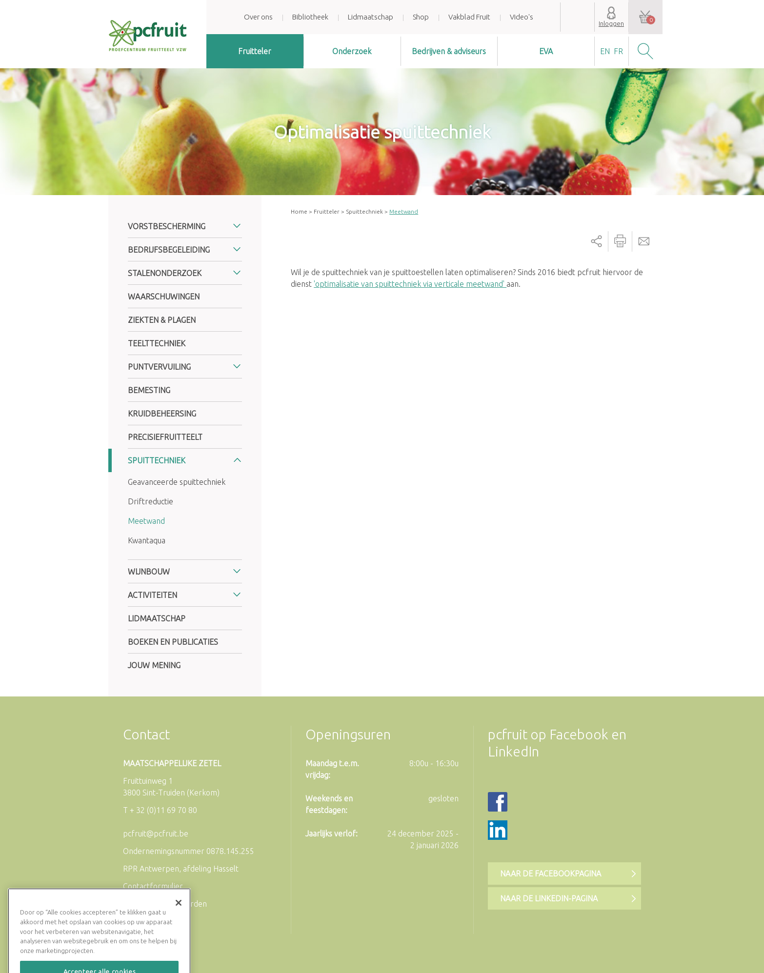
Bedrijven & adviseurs (449, 51)
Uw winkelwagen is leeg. (645, 17)
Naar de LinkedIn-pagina (549, 898)
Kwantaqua (146, 540)
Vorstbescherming (166, 226)
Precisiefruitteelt (165, 437)
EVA (546, 51)
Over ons (258, 17)
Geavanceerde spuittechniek (176, 481)
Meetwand (146, 520)
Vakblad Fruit (469, 17)
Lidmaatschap (370, 17)
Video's (521, 17)
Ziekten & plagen (162, 320)
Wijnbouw (149, 571)
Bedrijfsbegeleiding (169, 249)
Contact (146, 734)
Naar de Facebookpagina (550, 873)
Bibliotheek (310, 17)
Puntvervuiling (159, 366)
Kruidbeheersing (162, 413)
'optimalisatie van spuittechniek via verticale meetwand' (410, 283)
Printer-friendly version (620, 241)
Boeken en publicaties (173, 641)
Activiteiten (152, 595)
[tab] (184, 226)
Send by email (644, 241)
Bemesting (149, 390)
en (605, 51)
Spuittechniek (364, 211)
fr (618, 51)
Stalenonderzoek (164, 273)
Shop (421, 17)
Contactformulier (153, 886)
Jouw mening (154, 665)
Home (299, 211)
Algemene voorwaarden (165, 903)
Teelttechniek (156, 343)
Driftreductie (150, 501)
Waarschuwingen (164, 296)
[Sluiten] (178, 920)
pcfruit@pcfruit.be (155, 833)
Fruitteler (254, 51)
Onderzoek (351, 51)
